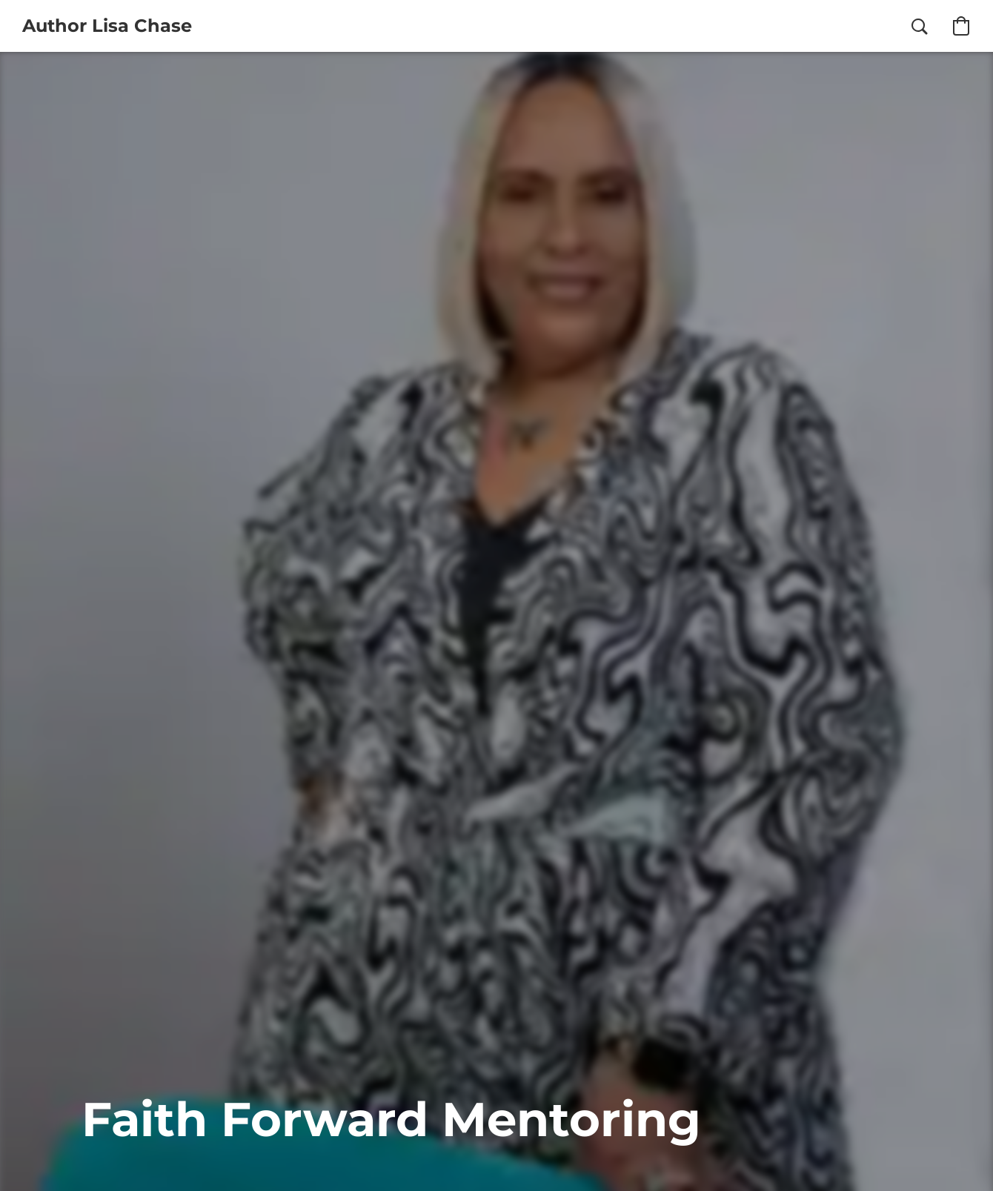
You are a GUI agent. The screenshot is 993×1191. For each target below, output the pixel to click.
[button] (107, 25)
